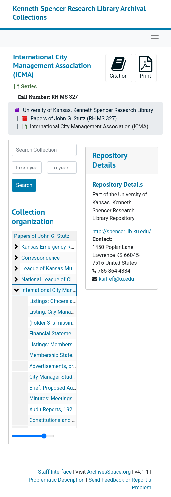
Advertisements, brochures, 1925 (67, 366)
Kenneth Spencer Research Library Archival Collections (79, 12)
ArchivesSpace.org (109, 472)
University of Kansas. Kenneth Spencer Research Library (88, 110)
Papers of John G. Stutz (41, 236)
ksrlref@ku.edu (116, 279)
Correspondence (40, 258)
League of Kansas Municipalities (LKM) (67, 268)
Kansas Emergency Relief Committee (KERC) (73, 247)
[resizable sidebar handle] (33, 436)
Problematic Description (57, 480)
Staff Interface (55, 472)
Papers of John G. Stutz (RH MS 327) (74, 118)
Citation (119, 67)
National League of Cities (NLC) (58, 279)
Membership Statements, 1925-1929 (71, 355)
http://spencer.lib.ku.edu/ (121, 231)
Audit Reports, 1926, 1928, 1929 (66, 409)
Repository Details (109, 160)
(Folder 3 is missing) (53, 323)
